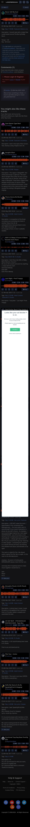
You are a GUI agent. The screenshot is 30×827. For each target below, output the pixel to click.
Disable (15, 329)
